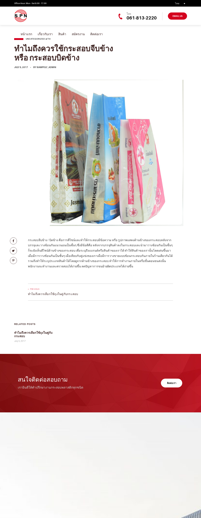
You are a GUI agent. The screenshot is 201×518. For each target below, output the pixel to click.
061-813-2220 (142, 18)
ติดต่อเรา (96, 34)
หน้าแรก (26, 34)
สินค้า (62, 34)
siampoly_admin (46, 67)
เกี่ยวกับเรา (45, 34)
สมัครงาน (78, 34)
